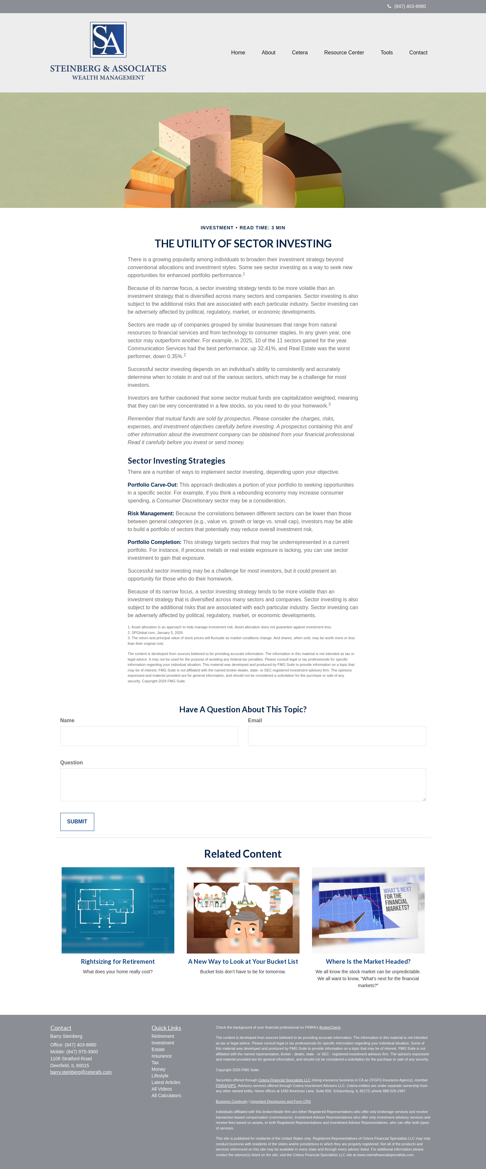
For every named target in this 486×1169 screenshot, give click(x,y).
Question (71, 762)
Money (158, 1069)
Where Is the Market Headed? (368, 961)
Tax (155, 1062)
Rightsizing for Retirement (118, 961)
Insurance (162, 1056)
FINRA (221, 1086)
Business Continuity (232, 1101)
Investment (163, 1042)
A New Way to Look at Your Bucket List (243, 961)
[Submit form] (77, 822)
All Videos (162, 1089)
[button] (268, 53)
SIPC (232, 1086)
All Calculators (166, 1095)
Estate (158, 1049)
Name (67, 720)
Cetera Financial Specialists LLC (284, 1080)
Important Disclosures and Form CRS (281, 1101)
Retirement (163, 1036)
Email (255, 720)
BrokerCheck (330, 1027)
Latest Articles (166, 1082)
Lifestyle (160, 1075)
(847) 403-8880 (406, 6)
